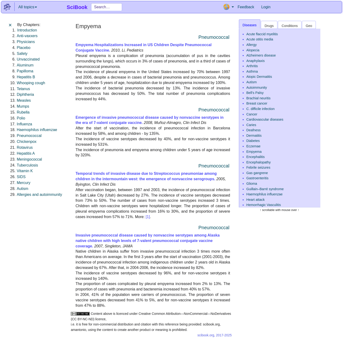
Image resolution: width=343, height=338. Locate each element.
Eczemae (253, 146)
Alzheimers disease (261, 55)
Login (266, 7)
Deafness (253, 130)
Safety (22, 54)
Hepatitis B (26, 77)
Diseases (250, 25)
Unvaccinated (28, 59)
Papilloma (25, 71)
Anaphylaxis (255, 61)
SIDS (21, 177)
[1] (148, 217)
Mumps (23, 106)
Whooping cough (31, 83)
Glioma (251, 183)
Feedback (245, 7)
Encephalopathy (258, 162)
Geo (309, 26)
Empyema (254, 152)
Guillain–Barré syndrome (265, 189)
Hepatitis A (26, 153)
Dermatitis (254, 135)
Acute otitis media (259, 39)
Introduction (27, 30)
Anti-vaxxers (27, 36)
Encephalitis (255, 157)
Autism (22, 189)
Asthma (252, 71)
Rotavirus (25, 147)
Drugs (269, 26)
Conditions (290, 26)
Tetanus (23, 89)
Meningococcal (29, 159)
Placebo (23, 48)
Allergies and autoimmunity (39, 195)
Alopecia (252, 50)
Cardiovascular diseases (265, 119)
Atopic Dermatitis (259, 77)
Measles (24, 100)
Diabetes (253, 141)
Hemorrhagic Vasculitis (263, 205)
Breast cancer (256, 103)
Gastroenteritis (257, 178)
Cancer (251, 114)
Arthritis (252, 66)
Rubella (23, 112)
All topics (27, 7)
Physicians (26, 42)
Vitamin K (25, 171)
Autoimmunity (256, 87)
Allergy (251, 45)
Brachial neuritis (258, 98)
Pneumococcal (29, 136)
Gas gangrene (257, 173)
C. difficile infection (260, 109)
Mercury (23, 183)
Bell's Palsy (255, 93)
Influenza (24, 124)
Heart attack (255, 200)
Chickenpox (27, 142)
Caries (251, 125)
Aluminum (25, 65)
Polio (21, 118)
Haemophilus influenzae (37, 130)
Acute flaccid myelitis (262, 34)
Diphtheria (25, 94)
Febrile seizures (258, 167)
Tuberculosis (27, 165)
